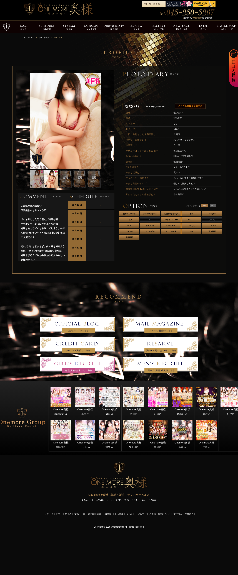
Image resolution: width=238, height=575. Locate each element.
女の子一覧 (79, 514)
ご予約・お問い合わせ (160, 514)
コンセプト (57, 514)
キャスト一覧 (43, 37)
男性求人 (189, 514)
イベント (130, 514)
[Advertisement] (27, 551)
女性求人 (178, 514)
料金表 (68, 514)
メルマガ (142, 514)
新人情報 (119, 514)
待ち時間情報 (94, 514)
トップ (45, 514)
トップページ (29, 37)
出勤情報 (108, 514)
